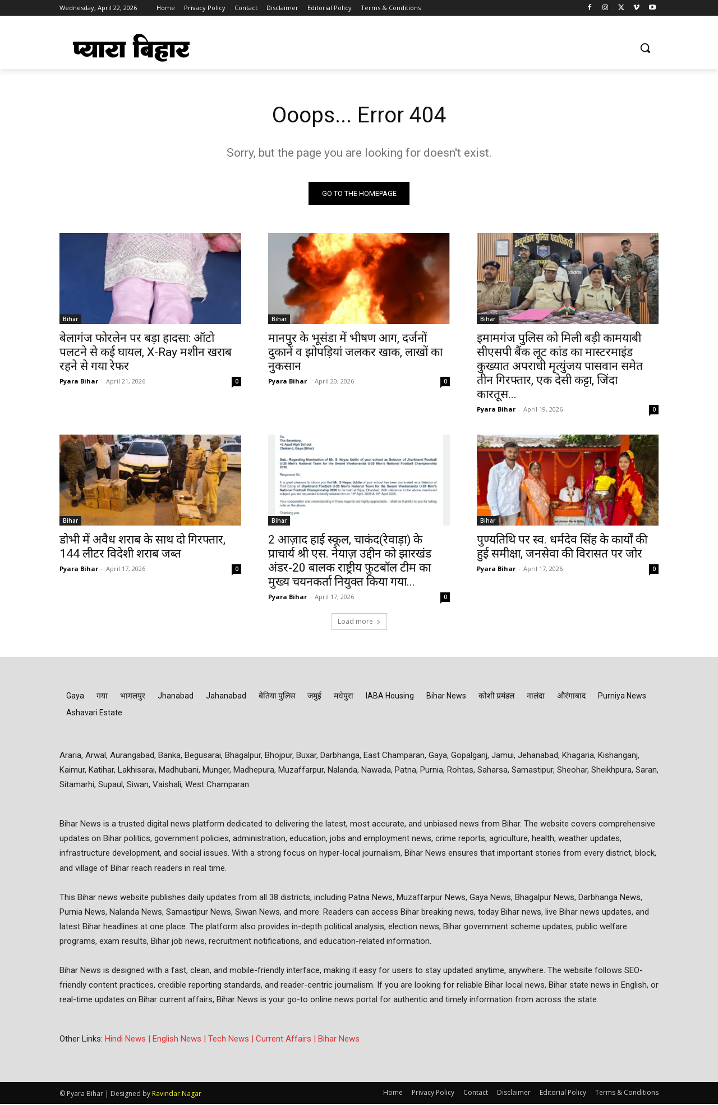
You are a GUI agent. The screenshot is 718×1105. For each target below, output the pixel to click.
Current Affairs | (287, 1040)
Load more (359, 622)
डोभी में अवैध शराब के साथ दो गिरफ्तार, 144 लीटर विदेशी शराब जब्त (142, 547)
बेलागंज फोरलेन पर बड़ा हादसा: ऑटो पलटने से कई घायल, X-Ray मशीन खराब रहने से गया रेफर (145, 353)
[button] (645, 47)
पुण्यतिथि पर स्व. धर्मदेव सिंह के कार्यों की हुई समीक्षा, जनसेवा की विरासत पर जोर (562, 547)
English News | (180, 1040)
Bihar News (339, 1040)
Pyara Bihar (78, 382)
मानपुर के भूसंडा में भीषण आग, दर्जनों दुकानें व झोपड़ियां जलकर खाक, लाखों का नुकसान (355, 353)
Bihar (70, 320)
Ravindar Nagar (176, 1094)
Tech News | (232, 1040)
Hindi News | (129, 1040)
